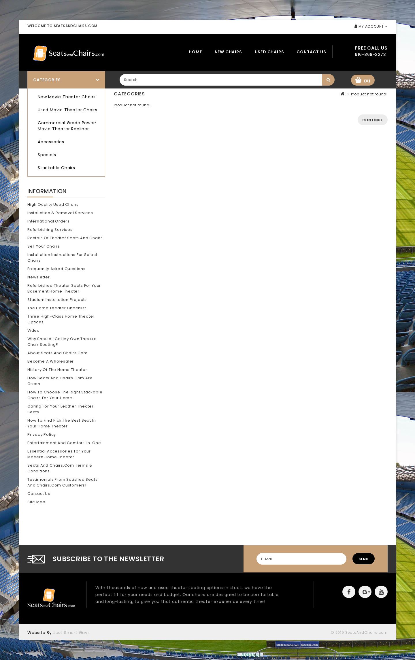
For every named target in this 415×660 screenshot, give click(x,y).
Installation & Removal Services (60, 213)
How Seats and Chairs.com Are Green (60, 380)
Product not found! (369, 94)
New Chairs (228, 52)
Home (195, 52)
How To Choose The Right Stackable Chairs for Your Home (64, 395)
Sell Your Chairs (43, 246)
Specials (47, 155)
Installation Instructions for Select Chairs (62, 257)
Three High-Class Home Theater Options (61, 319)
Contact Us (311, 52)
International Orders (48, 221)
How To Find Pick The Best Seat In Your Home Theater (61, 423)
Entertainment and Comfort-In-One (64, 443)
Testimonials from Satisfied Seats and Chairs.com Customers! (62, 482)
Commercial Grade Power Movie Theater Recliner (66, 126)
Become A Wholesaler (50, 361)
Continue (372, 120)
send (364, 559)
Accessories (51, 142)
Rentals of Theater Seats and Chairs (65, 238)
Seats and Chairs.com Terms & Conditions (59, 468)
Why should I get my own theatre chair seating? (62, 341)
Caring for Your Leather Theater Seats (60, 409)
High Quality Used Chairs (53, 204)
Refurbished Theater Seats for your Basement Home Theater (64, 288)
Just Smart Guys (71, 633)
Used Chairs (269, 52)
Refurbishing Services (50, 229)
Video (33, 330)
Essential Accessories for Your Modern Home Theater (59, 454)
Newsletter (38, 277)
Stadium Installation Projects (57, 299)
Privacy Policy (41, 434)
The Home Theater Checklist (56, 308)
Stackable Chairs (56, 168)
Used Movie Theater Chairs (67, 110)
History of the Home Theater (57, 369)
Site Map (36, 502)
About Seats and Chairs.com (57, 353)
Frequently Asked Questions (56, 268)
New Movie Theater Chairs (67, 97)
